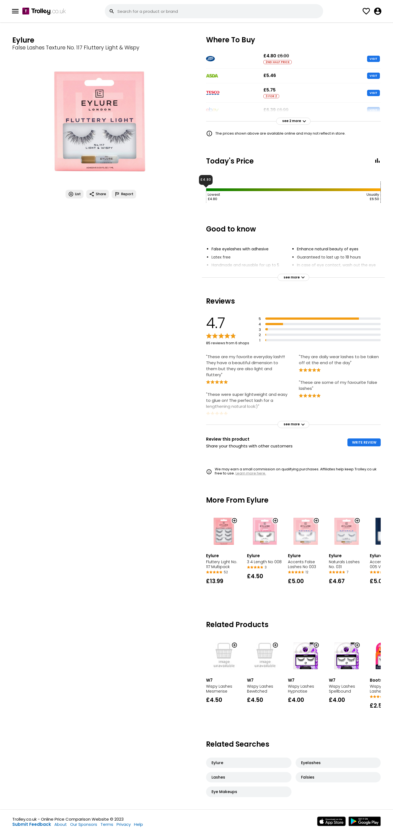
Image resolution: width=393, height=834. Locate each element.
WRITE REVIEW (364, 442)
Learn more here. (251, 473)
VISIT (373, 59)
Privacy (124, 824)
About (60, 824)
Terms (106, 824)
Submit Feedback (31, 824)
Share (97, 194)
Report (123, 194)
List (74, 194)
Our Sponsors (83, 824)
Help (138, 824)
